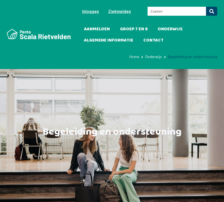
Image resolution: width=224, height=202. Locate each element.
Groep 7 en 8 (134, 29)
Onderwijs (170, 29)
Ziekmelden (119, 11)
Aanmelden (97, 29)
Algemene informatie (108, 40)
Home (134, 56)
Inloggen (90, 11)
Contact (153, 40)
